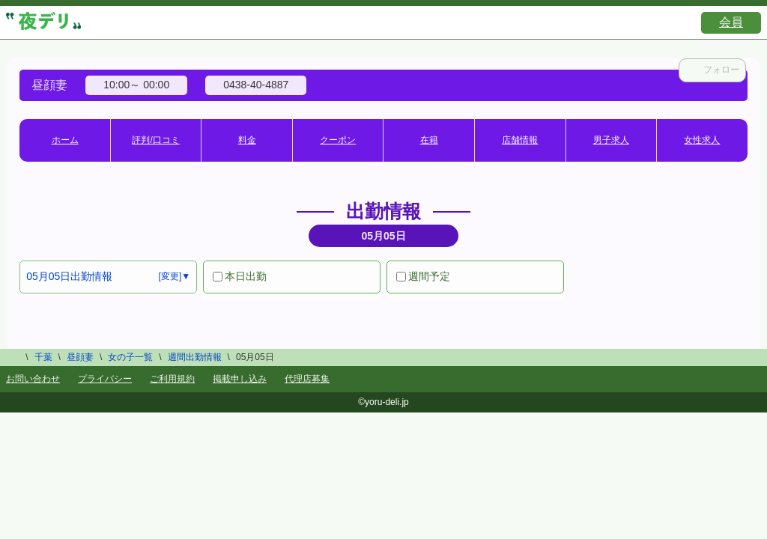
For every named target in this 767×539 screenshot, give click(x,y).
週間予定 (423, 276)
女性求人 (702, 140)
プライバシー (105, 379)
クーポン (338, 140)
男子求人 (611, 140)
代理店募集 (307, 379)
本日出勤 (240, 276)
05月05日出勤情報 (69, 276)
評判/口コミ (155, 140)
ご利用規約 (172, 379)
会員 (731, 22)
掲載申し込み (240, 379)
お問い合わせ (33, 379)
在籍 (429, 140)
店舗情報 (520, 140)
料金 (247, 140)
